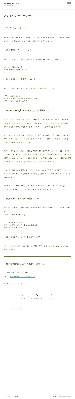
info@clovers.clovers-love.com (22, 276)
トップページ (7, 396)
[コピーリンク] (51, 297)
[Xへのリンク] (23, 297)
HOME (5, 309)
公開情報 (16, 396)
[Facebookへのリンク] (36, 297)
